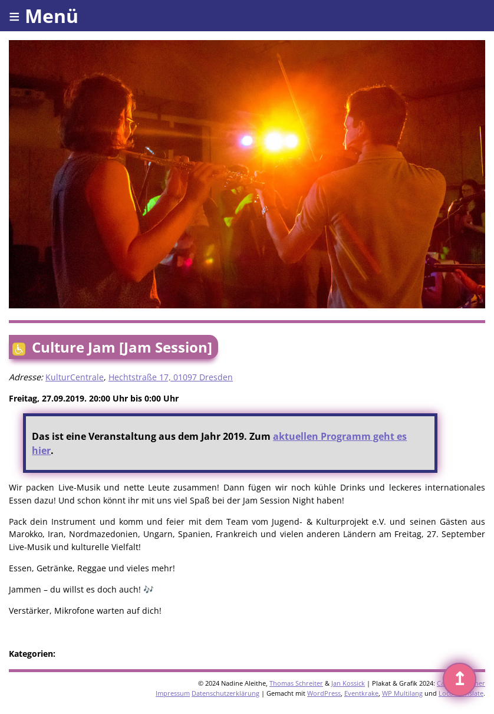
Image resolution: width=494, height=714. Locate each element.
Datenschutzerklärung (225, 693)
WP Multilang (402, 693)
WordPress (324, 693)
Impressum (173, 693)
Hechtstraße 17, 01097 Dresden (170, 377)
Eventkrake (361, 693)
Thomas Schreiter (296, 683)
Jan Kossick (348, 683)
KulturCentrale (74, 377)
